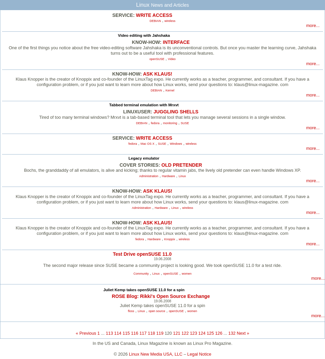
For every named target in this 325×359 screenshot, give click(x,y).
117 (142, 333)
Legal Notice (199, 354)
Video (172, 59)
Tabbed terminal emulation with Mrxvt (144, 105)
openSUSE (157, 59)
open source (156, 311)
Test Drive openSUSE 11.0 (142, 254)
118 (151, 333)
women (187, 273)
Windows (176, 143)
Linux (182, 176)
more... (313, 25)
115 (126, 333)
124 (202, 333)
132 (232, 333)
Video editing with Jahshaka (144, 35)
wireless (169, 21)
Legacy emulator (144, 158)
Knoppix (169, 239)
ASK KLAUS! (157, 74)
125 (210, 333)
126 (218, 333)
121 (176, 333)
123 (193, 333)
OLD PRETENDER (181, 165)
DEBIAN (155, 21)
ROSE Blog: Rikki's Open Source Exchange (161, 296)
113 (109, 333)
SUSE (185, 123)
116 (134, 333)
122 (185, 333)
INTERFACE (176, 42)
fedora (155, 123)
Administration (148, 176)
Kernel (170, 90)
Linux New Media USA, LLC (156, 354)
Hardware (168, 176)
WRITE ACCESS (154, 15)
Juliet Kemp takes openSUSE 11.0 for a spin (144, 290)
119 (159, 333)
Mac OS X (148, 143)
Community (141, 273)
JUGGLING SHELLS (176, 111)
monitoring (170, 123)
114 (117, 333)
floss (131, 311)
